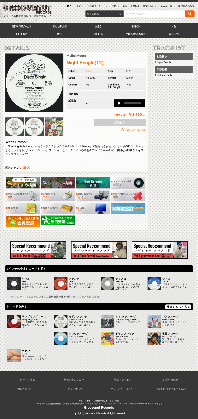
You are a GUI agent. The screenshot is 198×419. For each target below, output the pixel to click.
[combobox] (104, 13)
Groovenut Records (99, 407)
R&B (59, 33)
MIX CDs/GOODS (136, 33)
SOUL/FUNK (59, 26)
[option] (34, 82)
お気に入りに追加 (135, 129)
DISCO (136, 26)
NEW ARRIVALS (21, 26)
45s (174, 26)
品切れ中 (119, 122)
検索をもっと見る (178, 306)
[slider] (132, 103)
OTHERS (98, 33)
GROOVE (174, 33)
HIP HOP (21, 33)
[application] (129, 103)
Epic (88, 71)
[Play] (119, 103)
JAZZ (98, 26)
